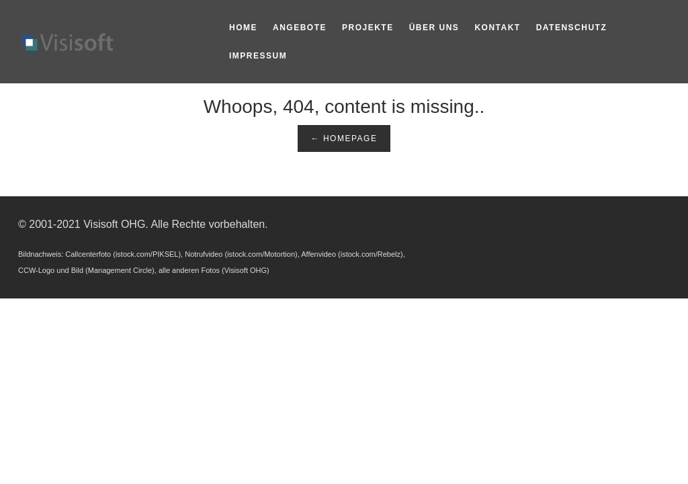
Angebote (300, 27)
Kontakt (497, 27)
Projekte (368, 27)
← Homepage (344, 138)
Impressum (258, 56)
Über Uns (434, 27)
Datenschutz (571, 27)
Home (243, 27)
